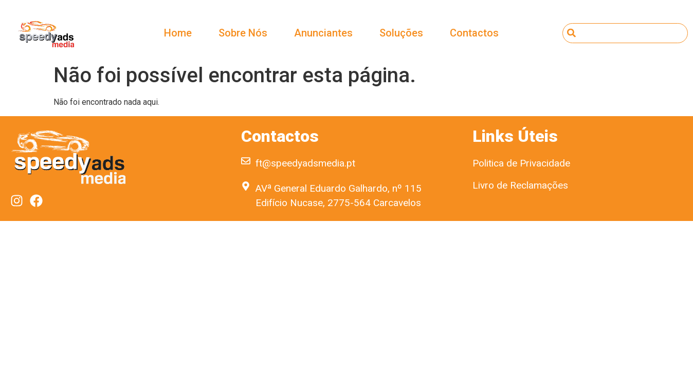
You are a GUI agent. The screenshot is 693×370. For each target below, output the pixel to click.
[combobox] (625, 33)
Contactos (474, 33)
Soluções (401, 33)
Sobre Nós (242, 33)
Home (178, 33)
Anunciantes (323, 33)
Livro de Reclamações (520, 185)
